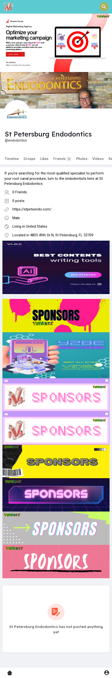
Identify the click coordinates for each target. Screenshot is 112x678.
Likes (44, 159)
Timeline (12, 159)
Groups (29, 159)
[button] (104, 6)
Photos (82, 159)
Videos (98, 159)
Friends (62, 159)
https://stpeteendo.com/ (31, 209)
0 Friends (19, 192)
